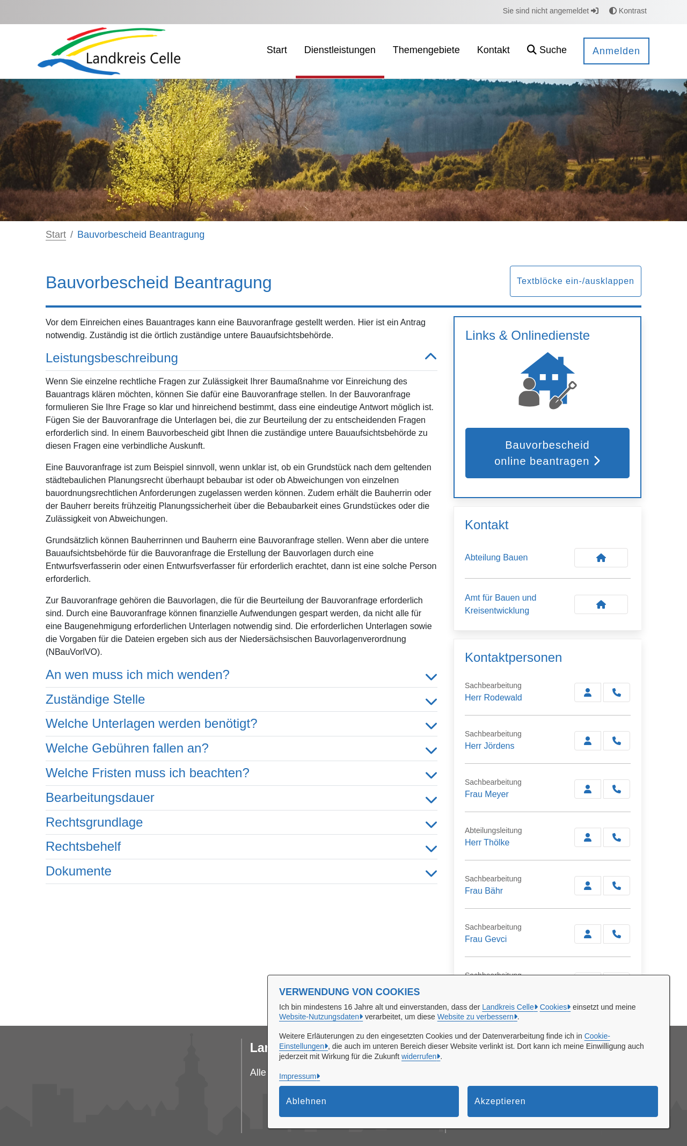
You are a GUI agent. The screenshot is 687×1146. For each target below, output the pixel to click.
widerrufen (418, 1056)
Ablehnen (306, 1101)
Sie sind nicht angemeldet (550, 10)
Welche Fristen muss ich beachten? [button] (241, 773)
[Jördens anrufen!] (616, 740)
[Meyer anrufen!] (616, 789)
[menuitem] (277, 51)
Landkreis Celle (508, 1007)
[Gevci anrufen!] (616, 934)
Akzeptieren (500, 1101)
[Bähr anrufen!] (616, 885)
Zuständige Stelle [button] (241, 699)
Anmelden (616, 51)
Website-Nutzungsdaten (319, 1016)
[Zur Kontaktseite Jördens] (587, 740)
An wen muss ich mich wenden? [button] (241, 675)
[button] (546, 51)
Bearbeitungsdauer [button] (241, 798)
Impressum (297, 1076)
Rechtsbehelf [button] (241, 847)
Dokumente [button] (241, 871)
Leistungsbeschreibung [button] (241, 358)
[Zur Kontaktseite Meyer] (587, 789)
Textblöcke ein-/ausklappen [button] (575, 281)
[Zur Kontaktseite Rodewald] (587, 692)
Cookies (553, 1007)
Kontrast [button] (628, 10)
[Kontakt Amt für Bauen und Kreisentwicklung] (601, 604)
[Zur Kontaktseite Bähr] (587, 885)
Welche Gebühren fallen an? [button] (241, 748)
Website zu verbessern (475, 1016)
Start (56, 234)
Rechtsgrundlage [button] (241, 822)
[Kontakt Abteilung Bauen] (601, 557)
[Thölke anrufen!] (616, 837)
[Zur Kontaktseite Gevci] (587, 934)
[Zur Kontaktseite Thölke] (587, 837)
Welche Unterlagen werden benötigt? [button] (241, 724)
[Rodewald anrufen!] (616, 692)
